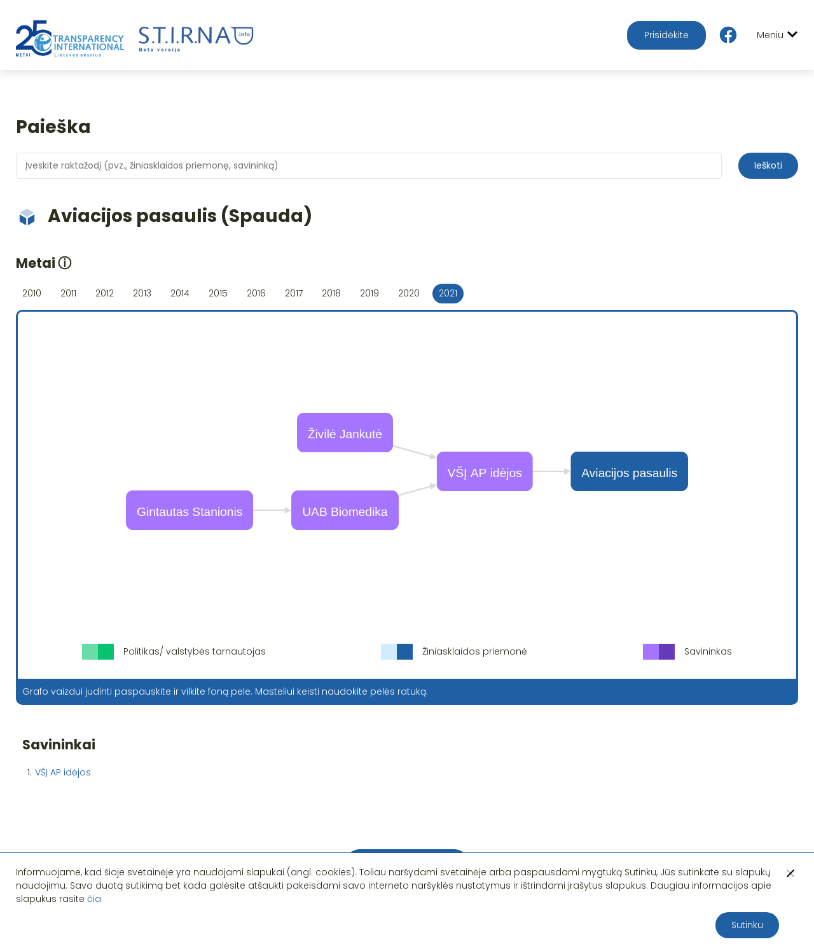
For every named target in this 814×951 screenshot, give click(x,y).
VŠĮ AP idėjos (63, 772)
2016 (256, 293)
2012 (104, 293)
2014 (180, 293)
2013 (142, 293)
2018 (331, 293)
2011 (68, 293)
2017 (294, 293)
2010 (31, 293)
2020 (409, 293)
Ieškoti (768, 165)
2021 (448, 293)
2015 (218, 293)
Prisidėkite (666, 35)
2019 (369, 293)
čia (94, 898)
